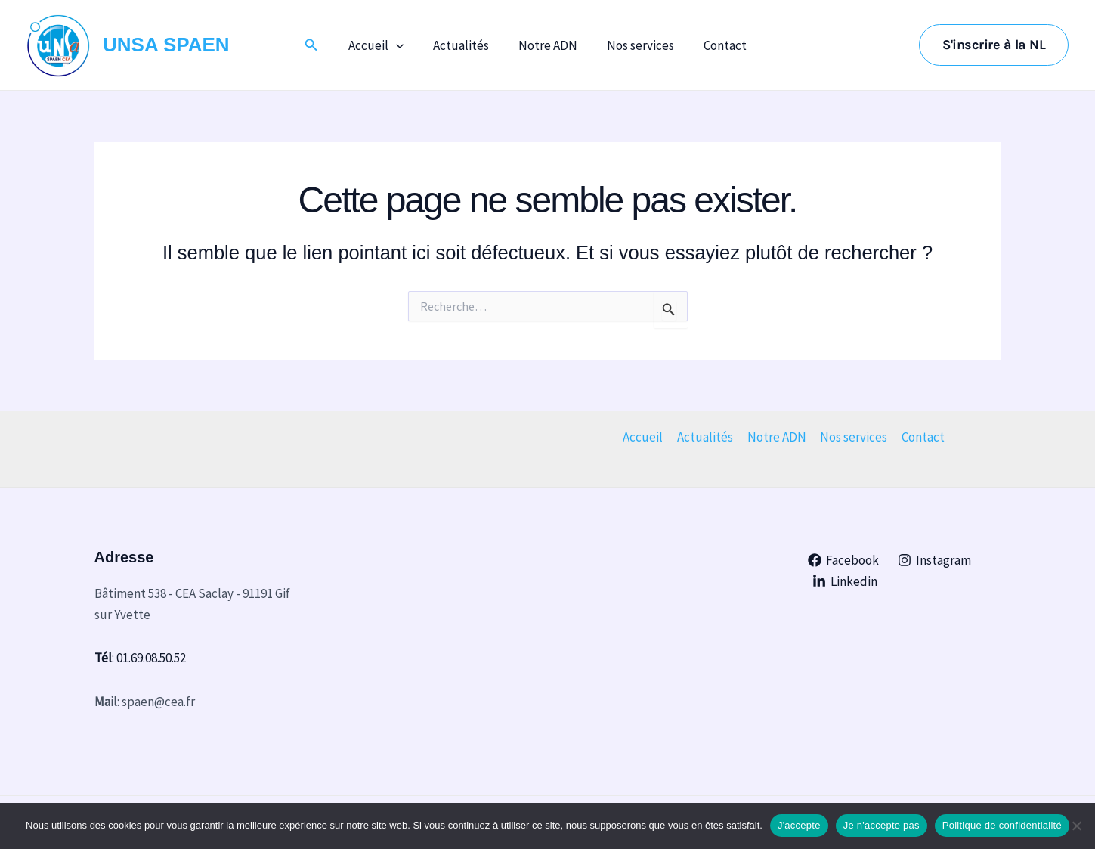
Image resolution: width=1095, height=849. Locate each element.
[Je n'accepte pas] (1076, 825)
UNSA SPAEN (166, 44)
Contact (717, 45)
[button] (321, 45)
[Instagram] (935, 560)
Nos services (636, 45)
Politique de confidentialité (1002, 825)
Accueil (383, 45)
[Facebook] (843, 560)
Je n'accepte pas (881, 825)
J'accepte (799, 825)
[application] (403, 45)
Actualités (465, 45)
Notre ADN (547, 45)
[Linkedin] (845, 581)
